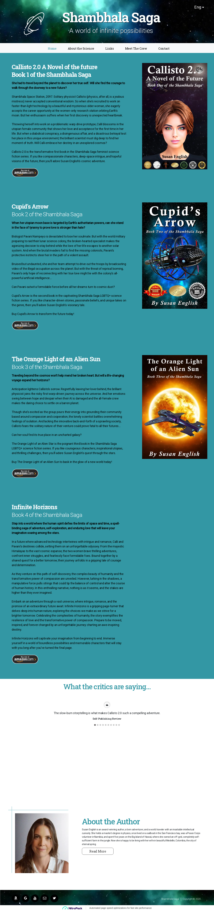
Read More (97, 851)
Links (109, 48)
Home (52, 48)
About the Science (81, 48)
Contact (164, 48)
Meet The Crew (136, 48)
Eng (199, 7)
